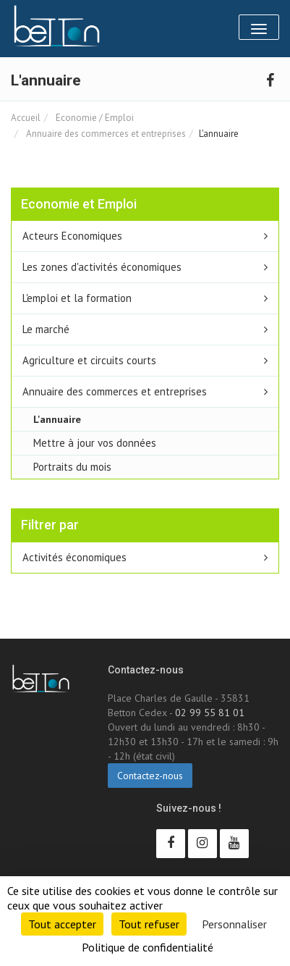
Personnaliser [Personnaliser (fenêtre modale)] (234, 924)
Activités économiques (74, 557)
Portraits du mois (72, 467)
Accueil (25, 118)
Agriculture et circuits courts (89, 360)
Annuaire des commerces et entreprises (105, 133)
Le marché (45, 329)
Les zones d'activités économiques (102, 267)
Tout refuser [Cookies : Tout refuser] (149, 924)
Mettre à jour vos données (94, 443)
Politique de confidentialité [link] (147, 947)
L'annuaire (57, 419)
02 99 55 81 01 (209, 712)
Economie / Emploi (94, 118)
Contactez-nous (150, 775)
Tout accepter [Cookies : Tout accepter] (62, 924)
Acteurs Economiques (72, 236)
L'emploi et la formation (77, 298)
